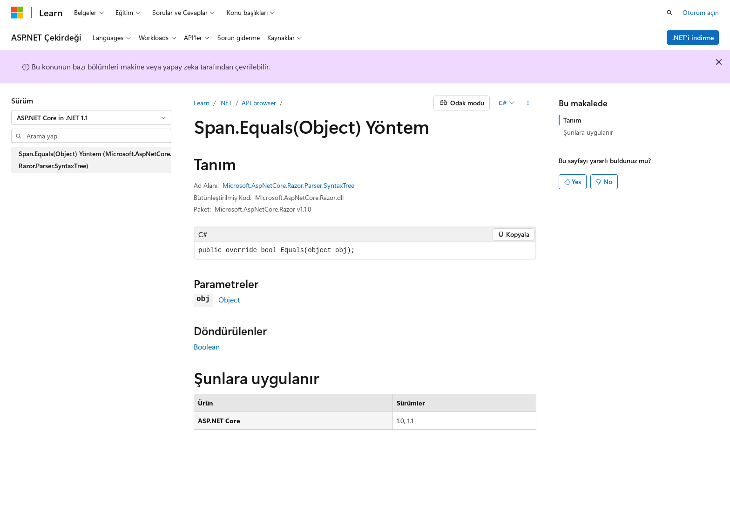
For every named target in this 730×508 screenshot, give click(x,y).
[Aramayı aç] (669, 12)
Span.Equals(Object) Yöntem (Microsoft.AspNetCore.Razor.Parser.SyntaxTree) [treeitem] (95, 159)
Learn (202, 102)
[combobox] (91, 117)
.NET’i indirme (693, 37)
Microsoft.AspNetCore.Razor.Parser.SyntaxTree (288, 185)
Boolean (207, 346)
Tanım (572, 120)
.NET (225, 102)
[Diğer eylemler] (528, 103)
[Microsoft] (17, 13)
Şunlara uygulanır (588, 132)
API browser (259, 102)
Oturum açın (701, 12)
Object (229, 299)
